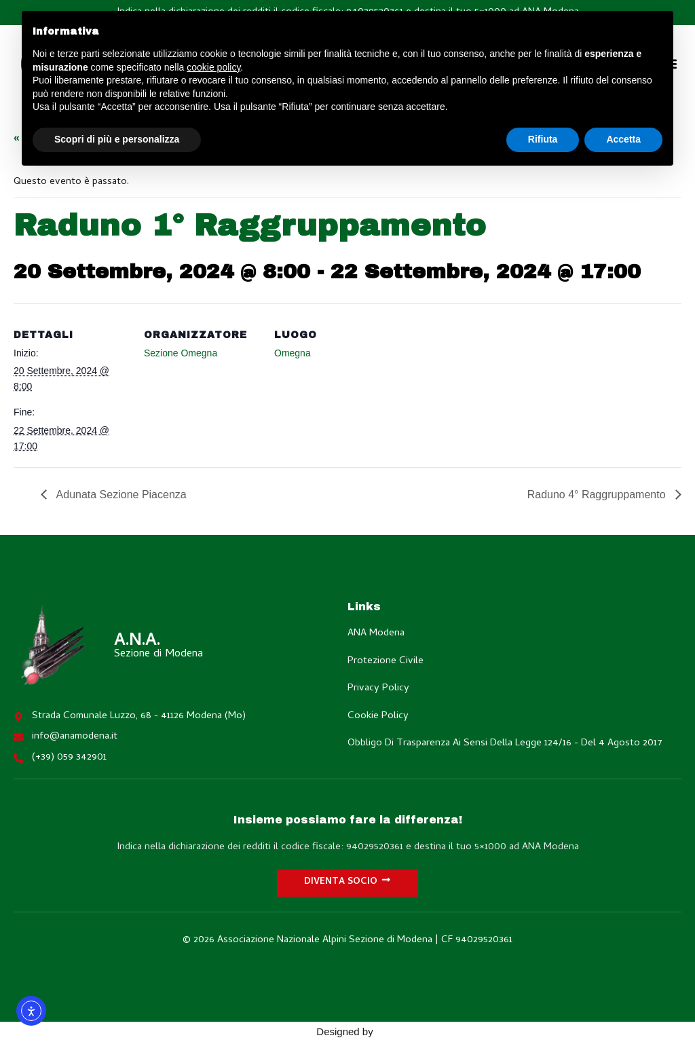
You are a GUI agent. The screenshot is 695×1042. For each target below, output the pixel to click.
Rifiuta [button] (543, 139)
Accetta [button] (623, 139)
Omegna (292, 353)
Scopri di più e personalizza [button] (116, 139)
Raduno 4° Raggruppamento (598, 494)
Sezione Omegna (180, 353)
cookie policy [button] (213, 67)
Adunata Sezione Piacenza (120, 494)
